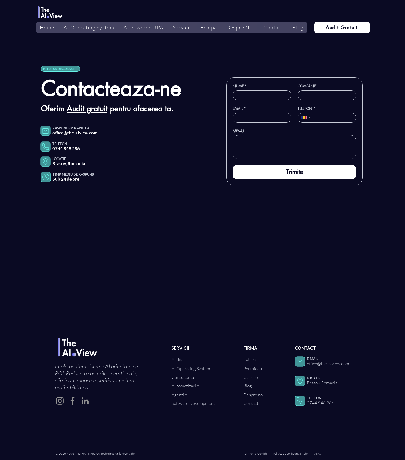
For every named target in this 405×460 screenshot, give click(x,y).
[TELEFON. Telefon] (332, 117)
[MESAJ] (294, 147)
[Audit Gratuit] (342, 27)
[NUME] (260, 95)
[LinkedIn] (85, 401)
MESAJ (238, 131)
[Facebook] (72, 401)
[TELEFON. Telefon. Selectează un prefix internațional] (306, 118)
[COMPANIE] (325, 95)
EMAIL (239, 108)
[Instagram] (60, 401)
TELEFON (306, 108)
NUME (240, 86)
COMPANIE (307, 86)
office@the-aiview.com (74, 132)
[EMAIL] (260, 117)
